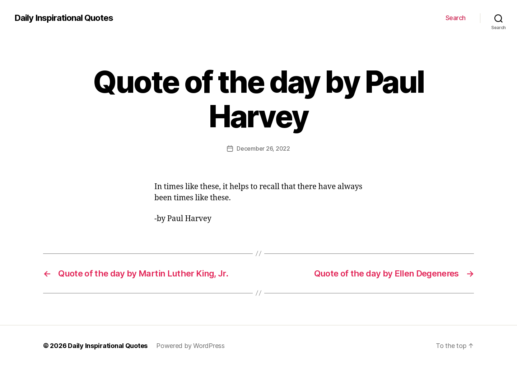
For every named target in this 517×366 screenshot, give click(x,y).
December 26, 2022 (263, 148)
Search (456, 18)
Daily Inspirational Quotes (63, 18)
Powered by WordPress (190, 345)
